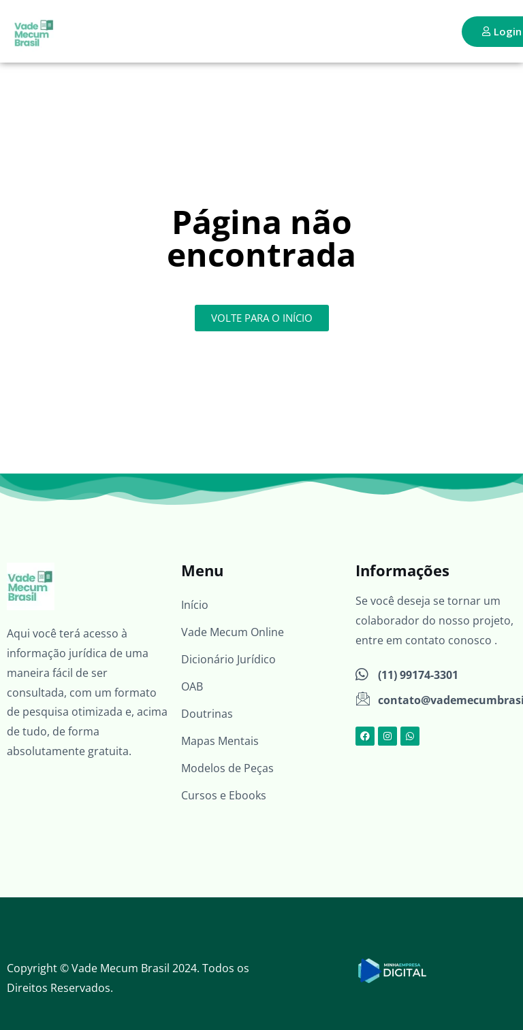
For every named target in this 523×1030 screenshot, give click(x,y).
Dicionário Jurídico (228, 659)
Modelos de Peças (227, 768)
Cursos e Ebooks (223, 795)
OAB (192, 686)
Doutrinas (207, 713)
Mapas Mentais (220, 740)
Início (194, 604)
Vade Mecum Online (232, 632)
